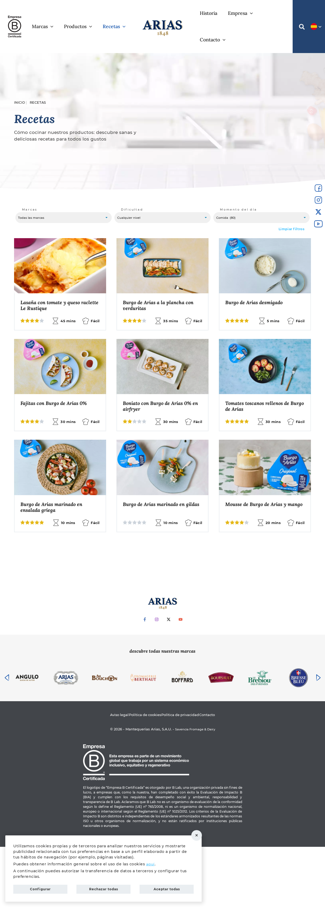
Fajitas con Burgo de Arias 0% (159, 380)
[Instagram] (156, 679)
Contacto (217, 774)
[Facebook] (144, 679)
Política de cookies (141, 774)
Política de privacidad (184, 774)
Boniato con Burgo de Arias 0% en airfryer (262, 383)
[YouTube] (180, 679)
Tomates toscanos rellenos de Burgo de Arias (54, 485)
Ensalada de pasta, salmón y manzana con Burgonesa (157, 485)
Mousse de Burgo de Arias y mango (155, 587)
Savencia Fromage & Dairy (195, 789)
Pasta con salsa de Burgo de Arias (258, 587)
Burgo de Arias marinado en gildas (54, 587)
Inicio (19, 76)
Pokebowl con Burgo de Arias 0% (59, 380)
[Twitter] (168, 679)
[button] (301, 14)
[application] (65, 13)
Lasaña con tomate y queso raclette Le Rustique (52, 282)
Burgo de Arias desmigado (256, 279)
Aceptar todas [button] (166, 888)
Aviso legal (109, 774)
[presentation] (6, 737)
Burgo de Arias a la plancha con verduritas (160, 282)
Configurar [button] (40, 888)
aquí (150, 861)
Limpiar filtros (292, 205)
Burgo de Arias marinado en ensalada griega (258, 485)
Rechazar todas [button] (200, 834)
